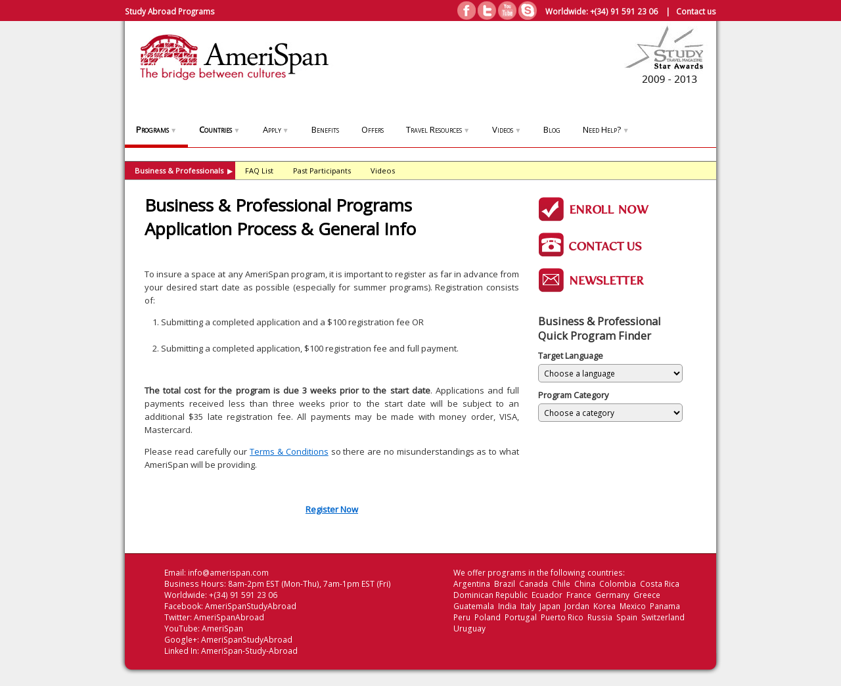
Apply (276, 129)
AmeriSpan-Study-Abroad (249, 650)
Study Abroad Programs (170, 11)
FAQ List (259, 170)
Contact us (696, 11)
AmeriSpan (222, 628)
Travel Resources (438, 129)
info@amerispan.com (228, 572)
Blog (551, 129)
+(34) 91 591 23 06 (624, 11)
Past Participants (322, 170)
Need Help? (606, 129)
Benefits (325, 129)
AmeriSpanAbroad (229, 617)
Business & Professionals (184, 170)
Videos (506, 129)
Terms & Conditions (289, 451)
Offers (372, 129)
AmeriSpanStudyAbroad (250, 606)
